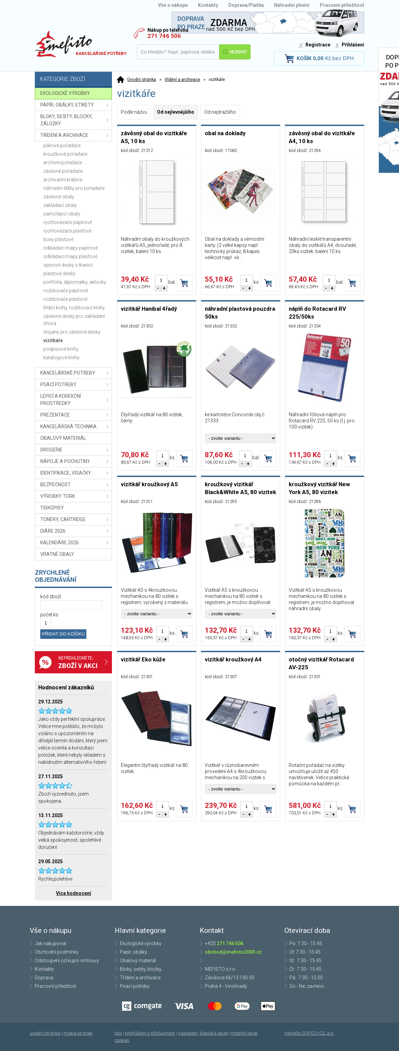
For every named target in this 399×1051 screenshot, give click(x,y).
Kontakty (208, 5)
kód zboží (50, 596)
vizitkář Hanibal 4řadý (149, 308)
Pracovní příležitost (342, 5)
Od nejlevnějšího (175, 112)
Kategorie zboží (74, 79)
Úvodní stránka (141, 79)
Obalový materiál (138, 960)
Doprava (44, 977)
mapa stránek (77, 1033)
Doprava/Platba (246, 5)
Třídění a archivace (140, 977)
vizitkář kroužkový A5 (149, 484)
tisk (118, 1033)
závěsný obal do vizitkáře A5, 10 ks (154, 137)
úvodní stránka (45, 1033)
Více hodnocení (73, 893)
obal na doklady (225, 133)
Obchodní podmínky (57, 952)
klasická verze (214, 1033)
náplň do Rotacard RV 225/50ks (317, 312)
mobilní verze (244, 1033)
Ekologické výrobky (140, 943)
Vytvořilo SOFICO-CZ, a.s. (309, 1033)
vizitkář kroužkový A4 (233, 659)
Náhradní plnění (292, 5)
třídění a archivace (182, 79)
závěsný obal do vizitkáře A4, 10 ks (322, 137)
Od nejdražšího (220, 112)
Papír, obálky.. (134, 952)
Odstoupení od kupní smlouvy (67, 960)
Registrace (317, 44)
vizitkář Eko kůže (143, 659)
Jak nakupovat (50, 943)
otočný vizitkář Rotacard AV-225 (321, 663)
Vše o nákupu (173, 5)
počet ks (49, 614)
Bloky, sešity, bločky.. (141, 969)
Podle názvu (134, 112)
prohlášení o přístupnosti (150, 1033)
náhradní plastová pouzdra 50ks (240, 312)
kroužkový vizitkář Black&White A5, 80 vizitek (240, 488)
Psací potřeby (134, 986)
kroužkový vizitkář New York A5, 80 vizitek (319, 488)
